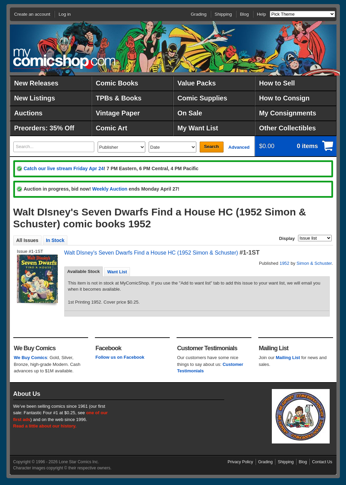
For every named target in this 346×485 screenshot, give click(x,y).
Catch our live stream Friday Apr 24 (64, 168)
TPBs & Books (119, 98)
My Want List (198, 128)
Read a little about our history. (45, 426)
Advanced (238, 147)
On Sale (190, 113)
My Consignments (287, 113)
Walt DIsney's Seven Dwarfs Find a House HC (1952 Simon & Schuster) (151, 253)
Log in (64, 14)
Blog (244, 14)
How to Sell (277, 83)
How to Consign (284, 98)
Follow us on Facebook (120, 357)
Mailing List (288, 357)
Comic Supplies (202, 98)
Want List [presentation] (117, 271)
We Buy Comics (30, 357)
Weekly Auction (109, 189)
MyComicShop (64, 58)
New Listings (34, 98)
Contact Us (322, 461)
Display (287, 238)
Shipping (223, 14)
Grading (199, 14)
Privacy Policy (240, 461)
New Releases (36, 83)
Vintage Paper (118, 113)
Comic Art (111, 128)
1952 (285, 263)
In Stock (55, 240)
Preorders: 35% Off (44, 128)
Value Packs (197, 83)
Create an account (32, 14)
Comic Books (117, 83)
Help (261, 14)
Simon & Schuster (314, 263)
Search (211, 146)
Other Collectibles (287, 128)
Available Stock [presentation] (83, 271)
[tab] (83, 271)
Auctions (28, 113)
